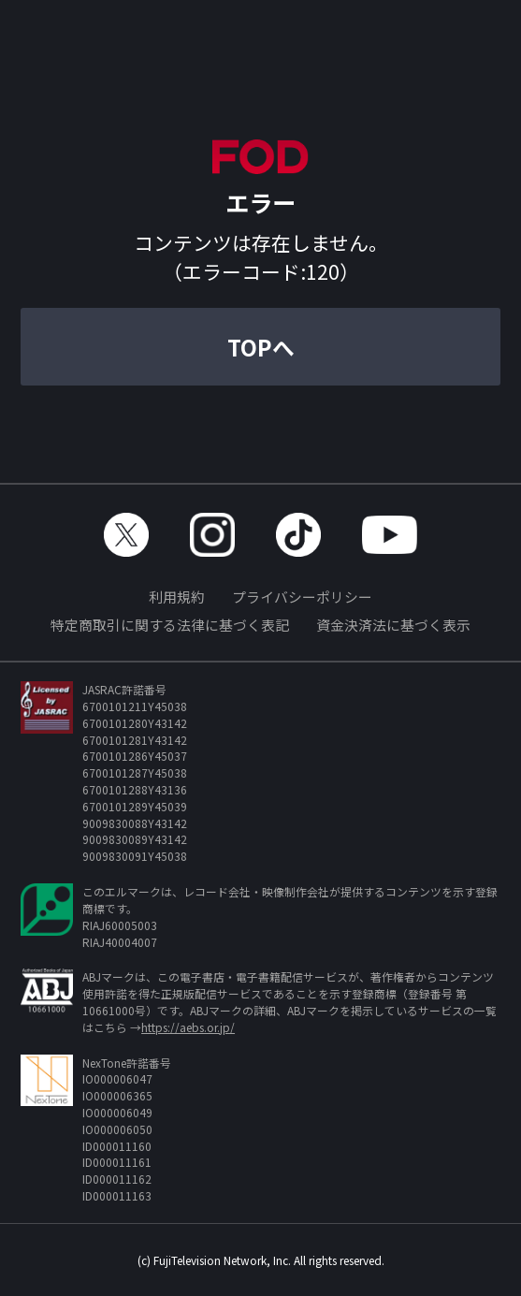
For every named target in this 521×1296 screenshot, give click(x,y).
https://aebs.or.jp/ (188, 1027)
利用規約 (177, 596)
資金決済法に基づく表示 (393, 624)
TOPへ (261, 346)
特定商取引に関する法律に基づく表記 (170, 624)
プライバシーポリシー (302, 596)
